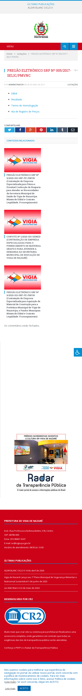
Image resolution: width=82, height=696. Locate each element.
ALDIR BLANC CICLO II (40, 7)
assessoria (10, 653)
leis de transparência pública (34, 657)
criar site (24, 649)
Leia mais (10, 681)
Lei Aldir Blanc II (12, 605)
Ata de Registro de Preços (25, 129)
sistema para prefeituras (45, 649)
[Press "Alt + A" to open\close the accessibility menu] (78, 352)
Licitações (73, 102)
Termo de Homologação (24, 123)
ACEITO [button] (24, 688)
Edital (14, 111)
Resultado (16, 117)
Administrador (16, 102)
